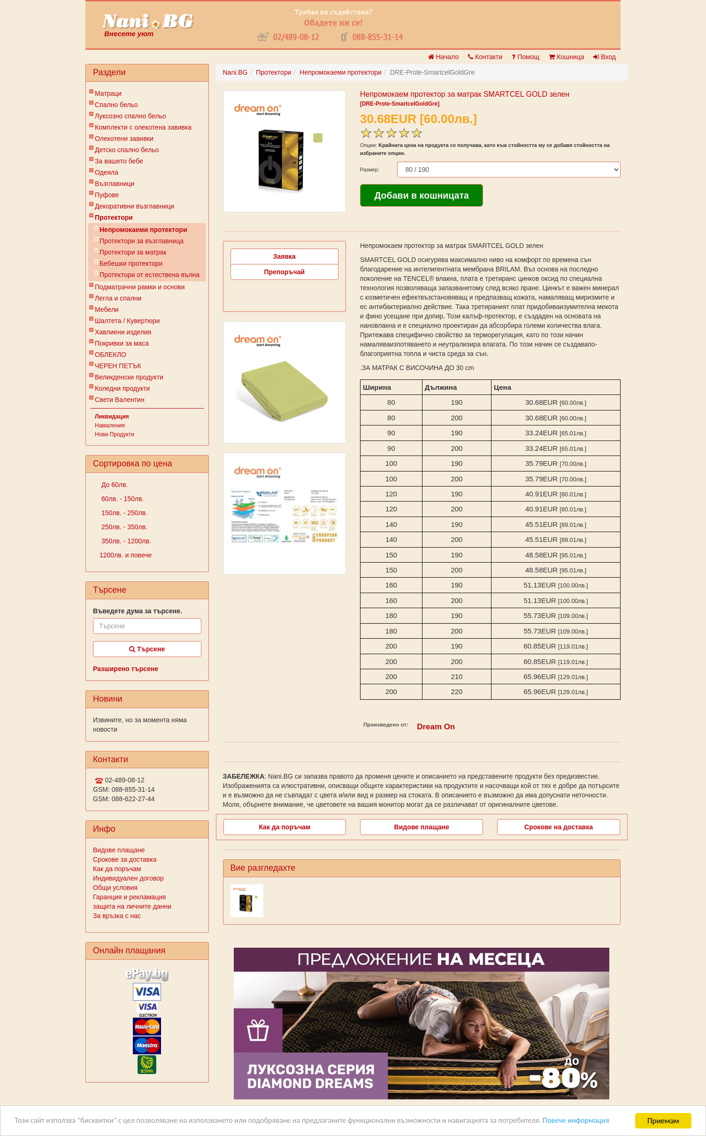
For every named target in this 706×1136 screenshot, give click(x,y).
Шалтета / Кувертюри (127, 321)
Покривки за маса (122, 343)
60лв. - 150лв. (122, 498)
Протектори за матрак (133, 252)
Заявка (284, 256)
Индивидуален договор (128, 878)
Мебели (107, 309)
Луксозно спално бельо (130, 116)
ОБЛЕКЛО (110, 354)
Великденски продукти (129, 377)
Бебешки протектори (131, 263)
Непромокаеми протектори (143, 229)
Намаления (110, 425)
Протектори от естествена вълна (150, 274)
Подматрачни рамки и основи (140, 287)
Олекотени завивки (124, 138)
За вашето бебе (119, 161)
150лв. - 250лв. (123, 513)
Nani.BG (235, 72)
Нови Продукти (114, 434)
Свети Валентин (120, 399)
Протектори (114, 217)
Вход (604, 57)
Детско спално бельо (127, 150)
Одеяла (106, 172)
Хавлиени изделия (123, 332)
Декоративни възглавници (134, 206)
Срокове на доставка (558, 827)
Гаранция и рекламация (129, 897)
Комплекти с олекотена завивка (143, 127)
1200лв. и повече (126, 555)
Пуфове (107, 195)
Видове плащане (119, 850)
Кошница (566, 57)
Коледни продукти (122, 388)
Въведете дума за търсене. (137, 611)
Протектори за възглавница (142, 241)
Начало (443, 57)
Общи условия (115, 887)
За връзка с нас (117, 916)
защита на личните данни (132, 906)
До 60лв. (114, 484)
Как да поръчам (117, 869)
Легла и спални (118, 298)
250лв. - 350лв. (123, 527)
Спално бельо (116, 104)
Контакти (485, 57)
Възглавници (114, 183)
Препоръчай (284, 272)
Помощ (525, 57)
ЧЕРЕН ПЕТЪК (118, 366)
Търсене (147, 649)
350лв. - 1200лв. (125, 541)
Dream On (436, 726)
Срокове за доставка (124, 859)
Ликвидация (112, 416)
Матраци (108, 93)
